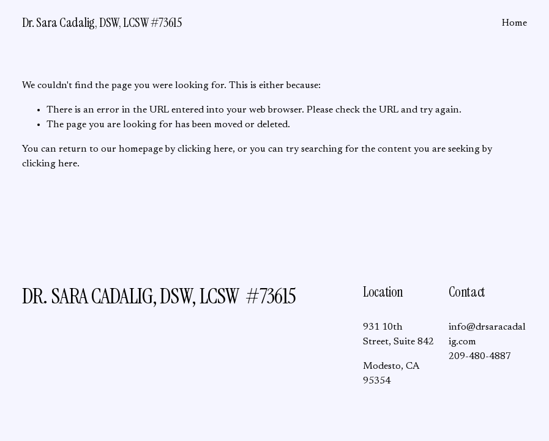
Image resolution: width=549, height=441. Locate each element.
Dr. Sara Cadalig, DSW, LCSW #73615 (101, 22)
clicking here (205, 149)
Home (514, 23)
